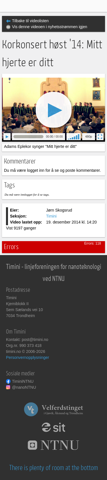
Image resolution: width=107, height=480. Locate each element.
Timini (51, 216)
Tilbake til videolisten (30, 20)
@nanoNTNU (24, 387)
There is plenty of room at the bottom (53, 467)
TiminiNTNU (23, 381)
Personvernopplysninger (27, 357)
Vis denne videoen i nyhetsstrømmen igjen (49, 26)
